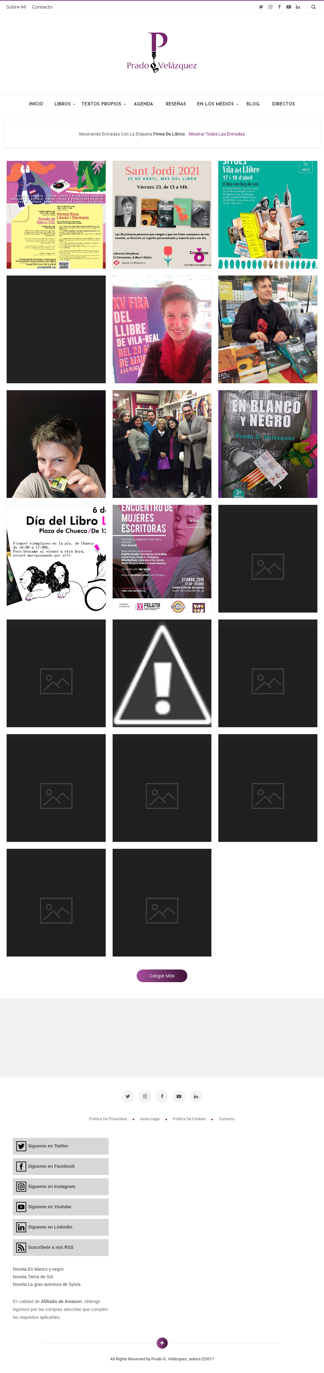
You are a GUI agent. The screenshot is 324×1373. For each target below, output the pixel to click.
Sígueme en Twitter (48, 1142)
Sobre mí (16, 7)
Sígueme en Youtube (49, 1203)
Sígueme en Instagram (51, 1183)
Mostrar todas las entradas (217, 134)
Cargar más (162, 976)
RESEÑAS (176, 104)
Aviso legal (150, 1116)
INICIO (36, 104)
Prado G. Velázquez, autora (176, 1356)
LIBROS (62, 104)
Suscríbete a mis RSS (50, 1244)
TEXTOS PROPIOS (101, 104)
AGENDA (143, 104)
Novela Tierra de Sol (33, 1273)
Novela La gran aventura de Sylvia (46, 1281)
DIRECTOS (283, 104)
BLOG (252, 104)
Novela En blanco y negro (38, 1266)
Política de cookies (190, 1116)
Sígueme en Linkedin (50, 1223)
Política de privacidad (108, 1116)
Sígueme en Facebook (51, 1163)
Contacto (42, 7)
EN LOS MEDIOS (215, 104)
